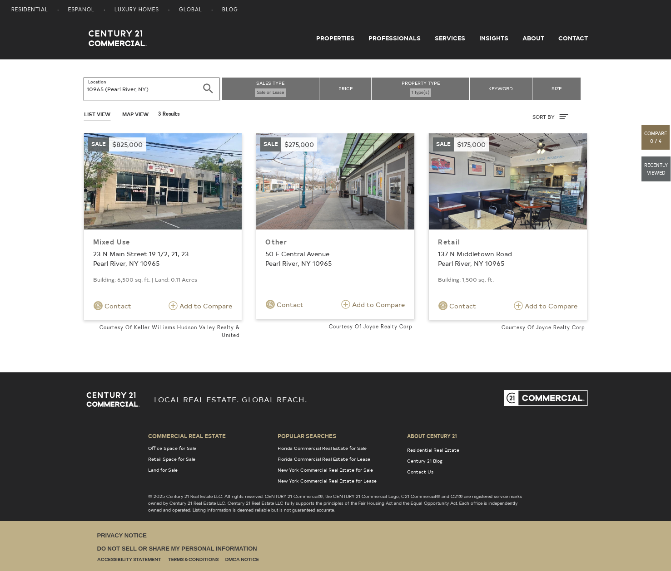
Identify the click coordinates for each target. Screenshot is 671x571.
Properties (335, 38)
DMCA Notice (242, 559)
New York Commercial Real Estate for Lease (327, 481)
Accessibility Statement (129, 559)
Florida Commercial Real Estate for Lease (324, 459)
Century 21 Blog (424, 461)
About (533, 38)
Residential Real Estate (433, 450)
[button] (656, 137)
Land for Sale (163, 470)
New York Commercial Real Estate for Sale (325, 470)
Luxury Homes (136, 10)
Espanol (81, 10)
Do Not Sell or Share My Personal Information (177, 548)
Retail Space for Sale (171, 459)
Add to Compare (200, 305)
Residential (29, 10)
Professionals (394, 38)
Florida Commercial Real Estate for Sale (322, 448)
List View (97, 114)
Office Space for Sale (172, 448)
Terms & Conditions (193, 559)
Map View (135, 114)
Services (450, 38)
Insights (493, 38)
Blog (230, 10)
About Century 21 (432, 436)
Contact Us (420, 472)
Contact (573, 38)
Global (190, 10)
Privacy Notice (122, 535)
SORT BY (550, 116)
